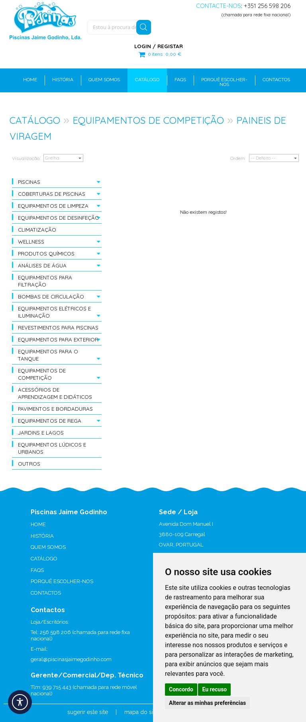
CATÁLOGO (35, 120)
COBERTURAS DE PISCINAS (51, 194)
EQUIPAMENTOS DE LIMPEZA (53, 206)
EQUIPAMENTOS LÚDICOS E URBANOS (52, 448)
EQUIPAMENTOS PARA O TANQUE (48, 355)
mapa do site (141, 712)
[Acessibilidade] (20, 702)
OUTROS (29, 464)
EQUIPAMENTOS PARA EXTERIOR (58, 339)
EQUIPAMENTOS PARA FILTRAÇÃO (45, 281)
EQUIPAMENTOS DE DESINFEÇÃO (58, 218)
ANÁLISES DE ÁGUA (42, 265)
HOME (38, 524)
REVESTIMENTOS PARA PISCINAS (58, 327)
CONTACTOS (46, 593)
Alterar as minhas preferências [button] (207, 703)
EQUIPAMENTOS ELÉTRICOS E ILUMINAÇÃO (54, 312)
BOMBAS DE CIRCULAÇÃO (51, 296)
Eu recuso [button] (214, 689)
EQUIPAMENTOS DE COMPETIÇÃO (148, 120)
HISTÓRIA (42, 536)
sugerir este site (87, 712)
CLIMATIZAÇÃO (37, 229)
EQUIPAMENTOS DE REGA (49, 421)
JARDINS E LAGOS (41, 432)
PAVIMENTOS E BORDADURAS (55, 409)
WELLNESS (31, 241)
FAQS (37, 570)
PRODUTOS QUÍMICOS (46, 253)
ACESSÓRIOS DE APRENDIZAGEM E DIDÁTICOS (55, 393)
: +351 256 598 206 (243, 6)
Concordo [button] (181, 689)
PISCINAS (29, 182)
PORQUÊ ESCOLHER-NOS (62, 581)
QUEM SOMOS (48, 547)
